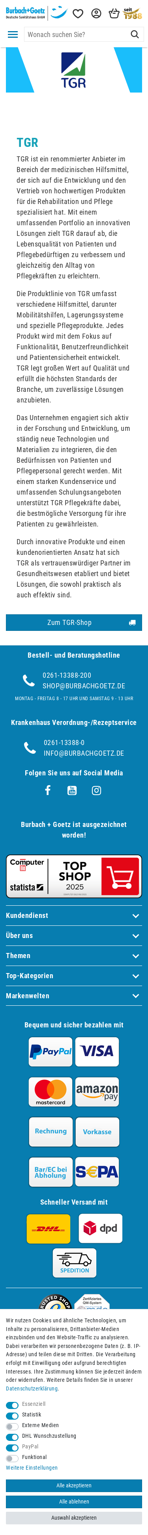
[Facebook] (47, 790)
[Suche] (135, 34)
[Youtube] (72, 790)
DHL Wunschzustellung (49, 1436)
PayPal (30, 1446)
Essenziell (34, 1404)
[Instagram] (96, 790)
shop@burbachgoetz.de (84, 686)
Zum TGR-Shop (91, 622)
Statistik (31, 1414)
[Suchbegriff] (84, 34)
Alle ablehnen (74, 1501)
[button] (95, 13)
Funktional (34, 1457)
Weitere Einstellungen (32, 1468)
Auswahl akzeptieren (74, 1518)
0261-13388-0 (64, 742)
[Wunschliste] (77, 13)
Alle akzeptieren (74, 1485)
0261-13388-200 (67, 675)
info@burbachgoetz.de (84, 753)
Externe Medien (40, 1425)
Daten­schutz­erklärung (32, 1388)
